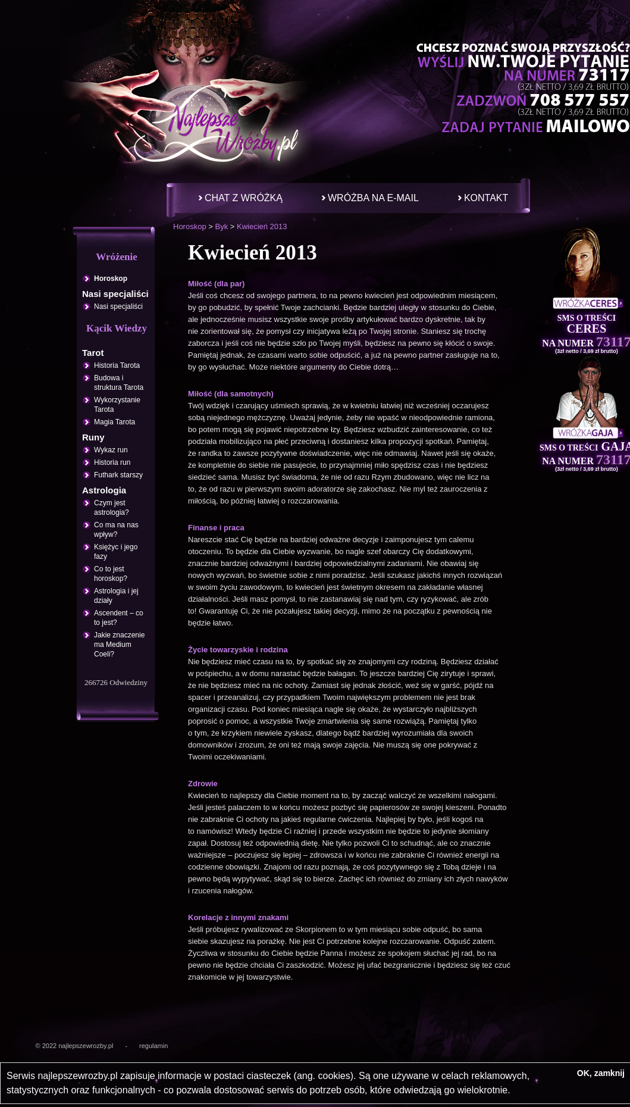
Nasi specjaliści (118, 306)
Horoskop (189, 226)
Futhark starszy (118, 475)
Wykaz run (111, 450)
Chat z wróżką (244, 198)
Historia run (112, 462)
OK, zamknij (601, 1073)
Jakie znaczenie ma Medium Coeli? (119, 644)
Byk (221, 226)
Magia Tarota (114, 422)
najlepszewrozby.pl (85, 1045)
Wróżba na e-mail (373, 198)
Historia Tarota (117, 365)
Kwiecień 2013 (262, 226)
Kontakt (486, 198)
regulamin (153, 1045)
